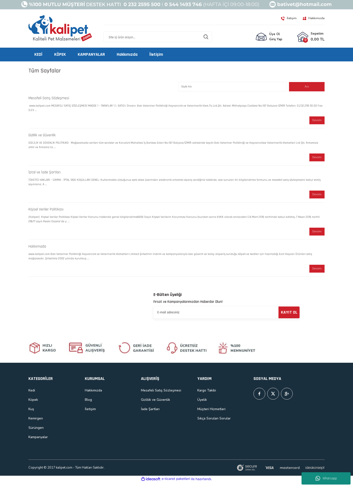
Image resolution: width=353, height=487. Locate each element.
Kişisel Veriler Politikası (45, 212)
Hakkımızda (37, 250)
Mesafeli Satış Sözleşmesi (48, 98)
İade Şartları (150, 413)
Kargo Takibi (206, 394)
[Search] (157, 37)
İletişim (90, 413)
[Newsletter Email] (226, 317)
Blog (88, 404)
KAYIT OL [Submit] (289, 317)
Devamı (316, 121)
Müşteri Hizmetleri (211, 413)
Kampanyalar (38, 441)
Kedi (31, 394)
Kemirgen (35, 422)
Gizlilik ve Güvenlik (42, 136)
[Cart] (311, 37)
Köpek (33, 404)
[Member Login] (268, 37)
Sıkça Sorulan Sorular (214, 422)
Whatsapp (326, 478)
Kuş (31, 413)
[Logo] (60, 28)
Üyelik (202, 404)
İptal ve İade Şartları (44, 174)
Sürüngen (36, 432)
